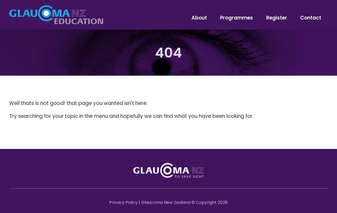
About (199, 17)
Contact (310, 17)
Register (276, 17)
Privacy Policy (123, 204)
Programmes (236, 17)
